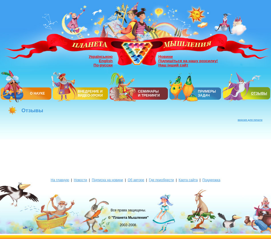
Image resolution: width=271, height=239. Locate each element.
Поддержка (211, 180)
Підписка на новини (107, 180)
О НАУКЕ (37, 93)
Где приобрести (161, 180)
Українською (101, 56)
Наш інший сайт (173, 65)
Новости (80, 180)
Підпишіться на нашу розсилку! (188, 61)
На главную (60, 180)
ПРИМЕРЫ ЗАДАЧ (207, 93)
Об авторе (136, 180)
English (106, 61)
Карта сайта (188, 180)
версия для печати (250, 120)
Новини (165, 56)
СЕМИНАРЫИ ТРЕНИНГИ (149, 93)
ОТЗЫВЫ (259, 93)
